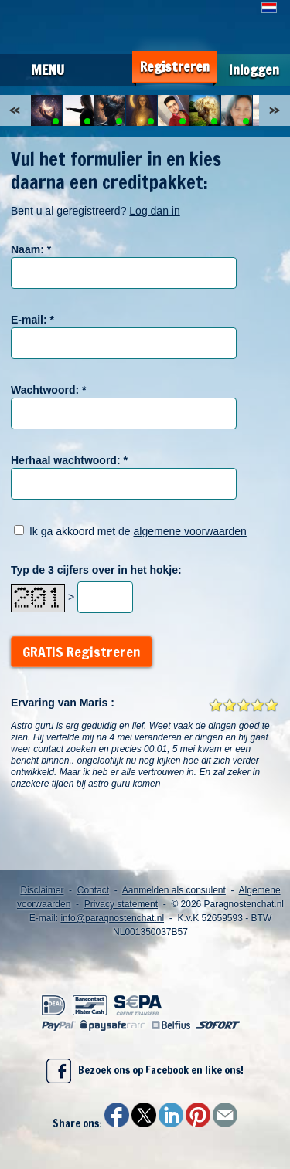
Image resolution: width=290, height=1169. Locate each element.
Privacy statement (121, 904)
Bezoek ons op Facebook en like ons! (145, 1071)
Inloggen (254, 70)
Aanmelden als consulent (174, 890)
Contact (93, 890)
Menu (47, 69)
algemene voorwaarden (190, 531)
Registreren (175, 66)
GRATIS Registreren (81, 652)
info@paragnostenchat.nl (112, 918)
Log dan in (154, 211)
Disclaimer (41, 890)
